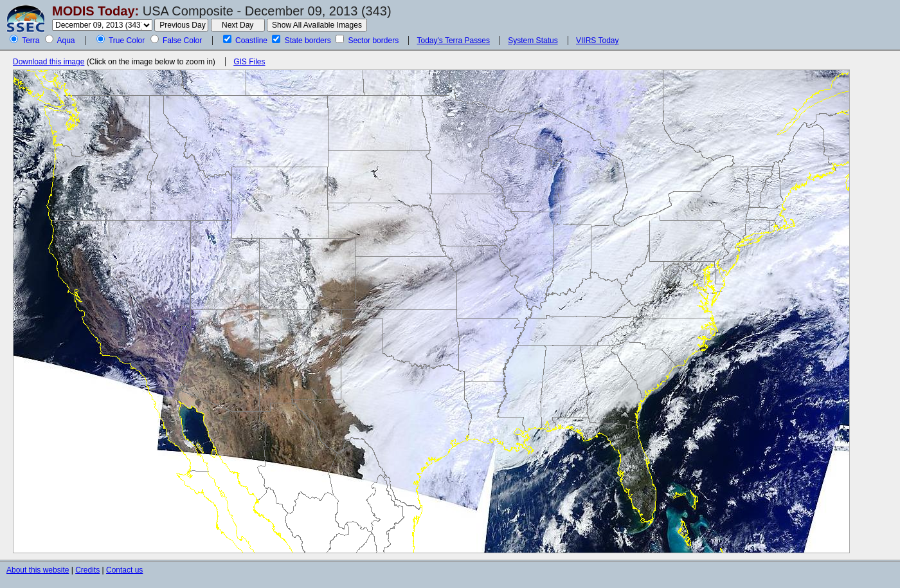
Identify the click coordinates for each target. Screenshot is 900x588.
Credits (87, 569)
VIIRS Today (597, 40)
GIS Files (249, 61)
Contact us (124, 569)
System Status (532, 40)
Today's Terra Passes (453, 40)
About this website (37, 569)
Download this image (48, 61)
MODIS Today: (95, 11)
